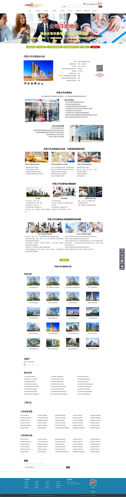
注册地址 (46, 10)
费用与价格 (87, 10)
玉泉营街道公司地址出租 (25, 449)
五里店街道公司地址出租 (60, 449)
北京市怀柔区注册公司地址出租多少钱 (85, 384)
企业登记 (47, 485)
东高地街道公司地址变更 (43, 420)
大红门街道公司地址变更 (78, 420)
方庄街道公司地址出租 (77, 439)
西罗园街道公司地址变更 (60, 415)
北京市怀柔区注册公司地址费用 (30, 389)
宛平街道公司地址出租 (42, 446)
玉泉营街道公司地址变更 (25, 425)
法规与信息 (79, 10)
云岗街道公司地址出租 (24, 444)
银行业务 (37, 485)
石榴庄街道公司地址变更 (78, 422)
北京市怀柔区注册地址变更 (29, 381)
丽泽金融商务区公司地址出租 (79, 451)
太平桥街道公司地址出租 (95, 439)
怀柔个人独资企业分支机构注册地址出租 (59, 394)
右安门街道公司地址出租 (43, 441)
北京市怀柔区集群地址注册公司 (57, 379)
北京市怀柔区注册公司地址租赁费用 (84, 391)
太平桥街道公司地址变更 (95, 415)
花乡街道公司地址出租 (94, 449)
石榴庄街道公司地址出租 (78, 446)
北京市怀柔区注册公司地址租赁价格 (31, 394)
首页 (30, 10)
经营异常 (37, 487)
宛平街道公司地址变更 (42, 422)
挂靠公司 (47, 487)
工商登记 (47, 483)
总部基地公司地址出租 (94, 451)
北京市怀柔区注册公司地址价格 (83, 389)
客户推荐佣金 (59, 485)
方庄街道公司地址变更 (77, 415)
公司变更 (62, 10)
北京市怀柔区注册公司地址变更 (30, 384)
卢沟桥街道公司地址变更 (78, 425)
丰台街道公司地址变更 (42, 415)
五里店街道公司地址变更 (60, 425)
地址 (33, 361)
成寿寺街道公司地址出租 (60, 446)
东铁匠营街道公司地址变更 (25, 417)
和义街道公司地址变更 (24, 422)
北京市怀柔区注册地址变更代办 (57, 381)
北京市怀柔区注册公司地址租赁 (30, 391)
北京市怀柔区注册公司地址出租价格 (58, 386)
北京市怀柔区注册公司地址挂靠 (57, 389)
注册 (30, 361)
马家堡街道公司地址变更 (95, 420)
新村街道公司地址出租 (77, 441)
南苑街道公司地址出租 (59, 444)
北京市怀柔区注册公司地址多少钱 (84, 386)
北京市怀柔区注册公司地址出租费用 (31, 386)
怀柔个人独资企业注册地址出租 (83, 394)
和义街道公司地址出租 (24, 446)
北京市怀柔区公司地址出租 (82, 376)
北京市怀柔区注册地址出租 (82, 381)
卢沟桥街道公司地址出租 (78, 449)
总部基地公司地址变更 (94, 427)
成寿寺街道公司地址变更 (60, 422)
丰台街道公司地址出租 (42, 439)
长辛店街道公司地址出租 (60, 441)
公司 (28, 361)
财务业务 (37, 481)
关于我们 (58, 481)
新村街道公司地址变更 (77, 417)
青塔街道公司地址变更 (42, 425)
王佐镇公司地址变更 (42, 427)
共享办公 (26, 485)
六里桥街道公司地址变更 (95, 417)
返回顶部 (122, 268)
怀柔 (25, 361)
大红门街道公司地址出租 (78, 444)
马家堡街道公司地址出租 (95, 444)
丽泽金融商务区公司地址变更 (79, 427)
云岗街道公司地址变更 (24, 420)
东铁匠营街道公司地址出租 (25, 441)
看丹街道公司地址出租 (94, 446)
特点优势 (58, 483)
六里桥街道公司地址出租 (95, 441)
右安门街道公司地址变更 (43, 417)
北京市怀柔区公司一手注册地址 (30, 379)
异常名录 (71, 10)
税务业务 (37, 483)
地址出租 (47, 481)
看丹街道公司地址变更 (94, 422)
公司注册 (38, 10)
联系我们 (95, 10)
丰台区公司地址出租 (24, 439)
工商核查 (54, 10)
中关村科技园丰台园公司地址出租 (62, 451)
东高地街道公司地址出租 (43, 444)
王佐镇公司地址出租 (42, 451)
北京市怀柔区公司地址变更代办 (57, 376)
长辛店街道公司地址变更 (60, 417)
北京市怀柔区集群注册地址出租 (83, 379)
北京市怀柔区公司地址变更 (29, 376)
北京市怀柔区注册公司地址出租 (57, 384)
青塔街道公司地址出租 (42, 449)
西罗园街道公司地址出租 (60, 439)
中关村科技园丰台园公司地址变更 (62, 427)
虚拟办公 (26, 483)
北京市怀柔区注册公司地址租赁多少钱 (58, 391)
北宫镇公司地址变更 (24, 427)
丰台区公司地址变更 (24, 415)
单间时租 (26, 487)
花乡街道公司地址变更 (94, 425)
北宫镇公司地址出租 (24, 451)
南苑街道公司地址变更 (59, 420)
